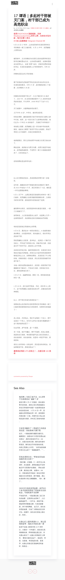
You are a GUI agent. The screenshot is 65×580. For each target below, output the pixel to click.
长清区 (37, 28)
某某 (40, 28)
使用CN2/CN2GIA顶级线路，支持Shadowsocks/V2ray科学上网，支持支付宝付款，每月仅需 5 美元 (32, 36)
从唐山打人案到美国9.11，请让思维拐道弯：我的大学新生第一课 (32, 522)
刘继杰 (33, 28)
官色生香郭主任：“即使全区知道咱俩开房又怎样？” (32, 458)
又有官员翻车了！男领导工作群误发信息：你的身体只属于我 (32, 429)
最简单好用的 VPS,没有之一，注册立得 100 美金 (32, 352)
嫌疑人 (48, 28)
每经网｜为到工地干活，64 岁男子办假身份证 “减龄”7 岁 (32, 398)
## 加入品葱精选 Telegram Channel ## (29, 41)
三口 (43, 28)
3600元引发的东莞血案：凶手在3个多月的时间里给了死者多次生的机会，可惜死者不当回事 (32, 490)
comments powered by (23, 376)
